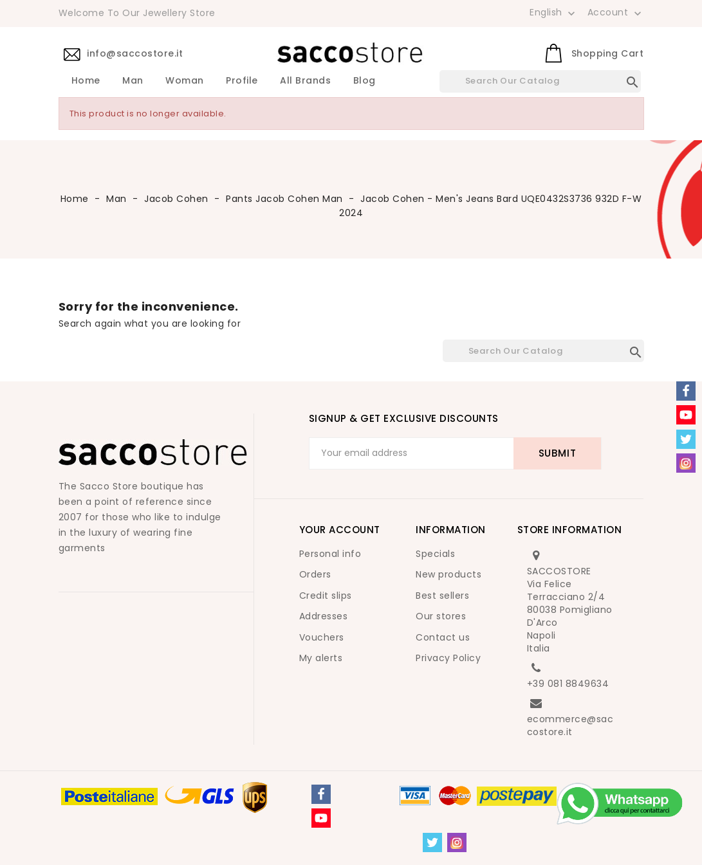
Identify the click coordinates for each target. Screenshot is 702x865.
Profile (242, 81)
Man (132, 81)
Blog (364, 81)
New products (448, 574)
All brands (305, 81)
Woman (184, 81)
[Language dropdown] (554, 12)
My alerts (321, 657)
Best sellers (442, 595)
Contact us (443, 637)
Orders (315, 574)
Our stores (441, 616)
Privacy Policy (448, 657)
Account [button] (615, 12)
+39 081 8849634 (568, 683)
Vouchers (321, 637)
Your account (339, 529)
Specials (435, 553)
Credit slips (325, 595)
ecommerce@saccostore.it (570, 725)
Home (85, 81)
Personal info (330, 553)
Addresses (323, 616)
